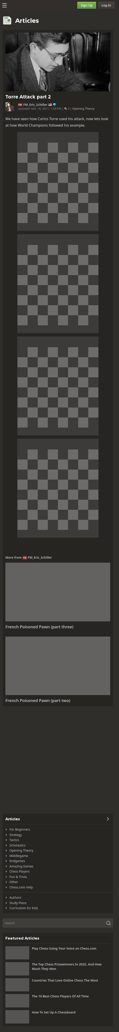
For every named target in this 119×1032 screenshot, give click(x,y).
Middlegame (18, 856)
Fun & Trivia (18, 877)
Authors (15, 897)
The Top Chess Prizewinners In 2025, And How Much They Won (66, 966)
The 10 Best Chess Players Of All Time (60, 996)
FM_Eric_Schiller (35, 105)
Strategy (15, 835)
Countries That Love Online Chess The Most (65, 980)
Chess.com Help (21, 887)
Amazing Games (21, 866)
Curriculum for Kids (23, 908)
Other (13, 882)
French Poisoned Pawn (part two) (37, 700)
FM (20, 104)
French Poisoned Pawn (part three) (39, 626)
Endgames (17, 861)
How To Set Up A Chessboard (54, 1012)
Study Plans (17, 903)
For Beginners (19, 829)
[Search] (58, 923)
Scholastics (17, 845)
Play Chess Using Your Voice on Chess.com (64, 948)
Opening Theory (83, 109)
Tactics (14, 840)
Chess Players (19, 871)
